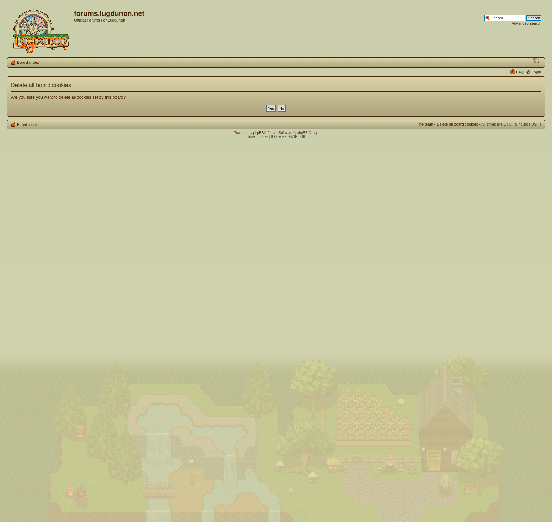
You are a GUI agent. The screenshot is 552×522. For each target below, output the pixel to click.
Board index (28, 62)
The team (425, 124)
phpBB (258, 133)
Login (536, 72)
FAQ (520, 72)
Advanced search (526, 23)
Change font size (536, 61)
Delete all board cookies (457, 124)
